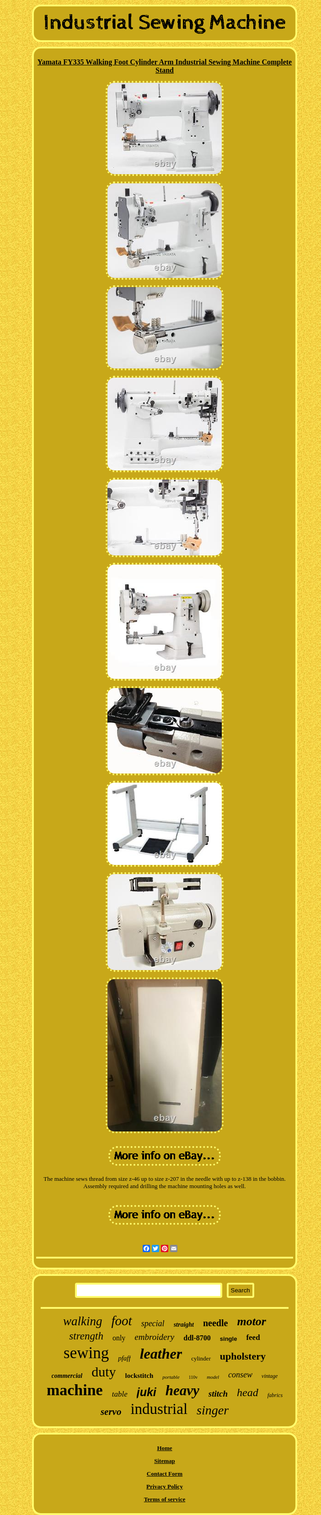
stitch (218, 1393)
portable (170, 1377)
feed (253, 1337)
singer (213, 1410)
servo (111, 1411)
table (120, 1394)
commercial (67, 1375)
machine (75, 1390)
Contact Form (164, 1473)
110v (193, 1377)
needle (215, 1323)
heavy (182, 1390)
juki (146, 1392)
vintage (270, 1376)
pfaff (124, 1358)
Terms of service (165, 1499)
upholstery (243, 1356)
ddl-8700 (197, 1338)
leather (161, 1353)
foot (122, 1320)
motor (251, 1321)
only (118, 1338)
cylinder (201, 1358)
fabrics (275, 1395)
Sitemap (164, 1460)
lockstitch (139, 1375)
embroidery (154, 1337)
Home (164, 1448)
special (153, 1323)
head (247, 1392)
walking (82, 1321)
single (228, 1338)
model (213, 1377)
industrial (158, 1409)
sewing (86, 1353)
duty (103, 1371)
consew (240, 1374)
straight (184, 1324)
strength (86, 1336)
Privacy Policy (164, 1486)
